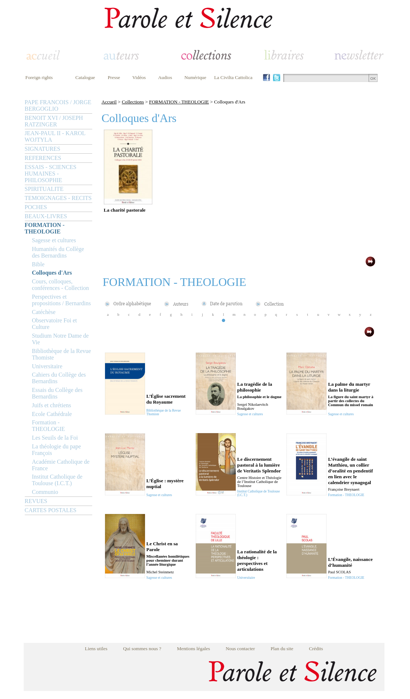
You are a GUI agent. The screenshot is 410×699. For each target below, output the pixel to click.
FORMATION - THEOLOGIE (45, 228)
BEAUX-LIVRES (46, 216)
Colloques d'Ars (52, 273)
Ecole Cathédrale (52, 414)
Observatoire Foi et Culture (54, 323)
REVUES (36, 501)
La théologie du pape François (56, 449)
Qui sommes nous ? (142, 648)
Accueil (109, 102)
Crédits (316, 648)
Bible (38, 264)
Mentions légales (193, 648)
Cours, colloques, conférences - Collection (60, 284)
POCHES (36, 207)
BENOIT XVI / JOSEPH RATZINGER (54, 121)
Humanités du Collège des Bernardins (58, 252)
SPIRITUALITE (44, 189)
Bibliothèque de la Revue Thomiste (61, 354)
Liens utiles (96, 648)
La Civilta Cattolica (233, 77)
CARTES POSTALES (51, 510)
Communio (45, 492)
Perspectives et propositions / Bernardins (61, 300)
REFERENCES (43, 158)
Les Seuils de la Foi (55, 438)
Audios (165, 77)
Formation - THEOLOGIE (48, 425)
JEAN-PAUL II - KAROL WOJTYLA (55, 136)
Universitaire (47, 366)
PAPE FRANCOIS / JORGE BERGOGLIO (58, 105)
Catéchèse (44, 312)
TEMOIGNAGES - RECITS (58, 198)
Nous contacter (240, 648)
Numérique (195, 77)
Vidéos (139, 77)
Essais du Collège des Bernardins (57, 393)
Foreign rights (39, 77)
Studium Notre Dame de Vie (60, 339)
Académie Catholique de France (61, 465)
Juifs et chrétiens (51, 405)
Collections (133, 102)
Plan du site (281, 648)
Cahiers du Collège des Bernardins (59, 378)
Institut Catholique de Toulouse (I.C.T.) (57, 480)
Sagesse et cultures (54, 240)
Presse (114, 77)
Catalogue (85, 77)
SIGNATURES (42, 149)
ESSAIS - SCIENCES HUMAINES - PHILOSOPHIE (51, 173)
